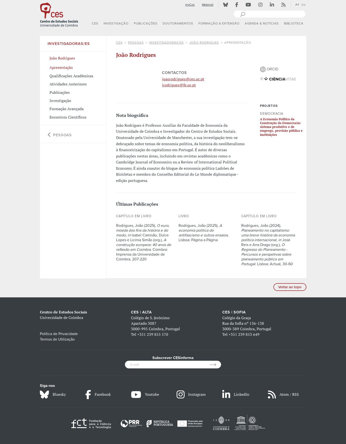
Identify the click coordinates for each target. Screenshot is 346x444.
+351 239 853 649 (244, 334)
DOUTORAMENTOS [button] (178, 23)
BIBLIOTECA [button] (293, 23)
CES (119, 43)
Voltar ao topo (290, 287)
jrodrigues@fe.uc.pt (179, 85)
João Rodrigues (204, 43)
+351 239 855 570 (152, 334)
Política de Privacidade (59, 333)
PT (297, 4)
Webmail (207, 5)
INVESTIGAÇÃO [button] (116, 23)
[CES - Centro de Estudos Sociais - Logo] (59, 14)
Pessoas (136, 43)
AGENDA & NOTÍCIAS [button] (262, 23)
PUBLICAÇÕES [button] (145, 23)
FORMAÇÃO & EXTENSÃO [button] (219, 23)
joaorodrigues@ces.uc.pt (183, 79)
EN (304, 4)
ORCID (269, 69)
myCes (190, 5)
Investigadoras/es (166, 43)
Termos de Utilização (57, 339)
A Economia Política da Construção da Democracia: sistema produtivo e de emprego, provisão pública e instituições (281, 127)
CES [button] (95, 23)
